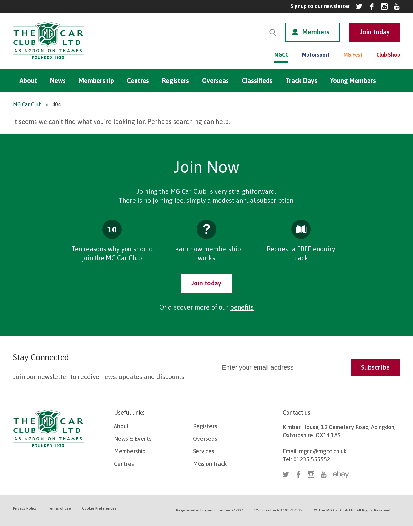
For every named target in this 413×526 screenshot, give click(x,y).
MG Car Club (27, 104)
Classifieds (257, 80)
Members (315, 32)
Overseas (215, 80)
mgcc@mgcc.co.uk (323, 451)
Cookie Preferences (99, 508)
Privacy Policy (25, 508)
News (58, 80)
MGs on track (210, 464)
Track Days (301, 80)
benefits (242, 307)
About (28, 80)
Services (203, 451)
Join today (206, 283)
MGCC (281, 54)
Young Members (353, 80)
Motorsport (316, 54)
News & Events (133, 439)
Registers (175, 80)
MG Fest (353, 54)
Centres (138, 80)
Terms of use (59, 508)
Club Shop (388, 54)
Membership (96, 80)
